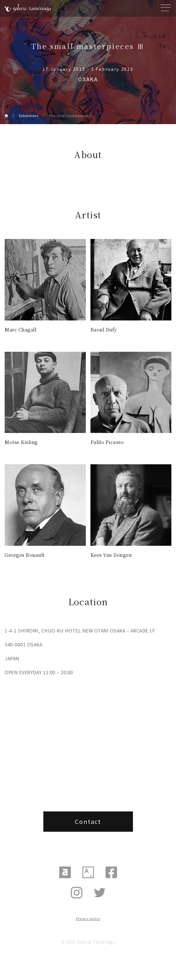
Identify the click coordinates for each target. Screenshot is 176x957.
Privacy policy (88, 918)
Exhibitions (28, 115)
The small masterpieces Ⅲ (71, 115)
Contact (88, 821)
